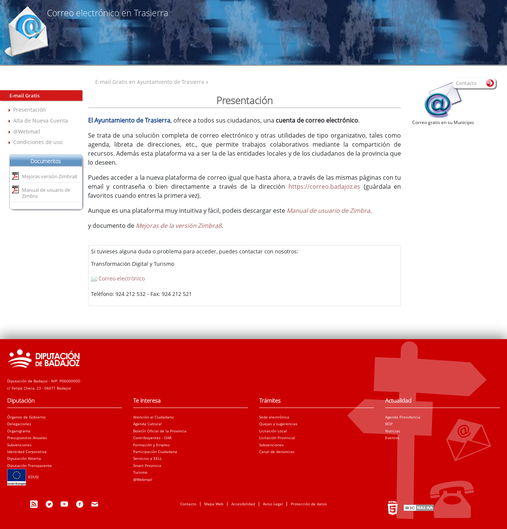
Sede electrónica (274, 417)
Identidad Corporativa (27, 451)
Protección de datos (309, 503)
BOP (389, 423)
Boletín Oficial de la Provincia (160, 431)
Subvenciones (19, 444)
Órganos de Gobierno (26, 417)
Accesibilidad (243, 503)
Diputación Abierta (24, 458)
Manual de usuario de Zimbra (46, 192)
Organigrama (18, 431)
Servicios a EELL (147, 458)
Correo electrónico (118, 278)
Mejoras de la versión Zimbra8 (179, 225)
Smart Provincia (147, 465)
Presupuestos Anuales (27, 437)
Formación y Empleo (151, 444)
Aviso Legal (273, 503)
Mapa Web (213, 503)
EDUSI (23, 476)
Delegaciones (19, 423)
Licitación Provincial (277, 437)
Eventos (392, 437)
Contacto (188, 503)
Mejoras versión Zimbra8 (49, 176)
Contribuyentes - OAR (152, 437)
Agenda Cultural (147, 423)
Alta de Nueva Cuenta (40, 120)
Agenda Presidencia (402, 417)
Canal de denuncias (276, 451)
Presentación (29, 109)
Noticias (392, 431)
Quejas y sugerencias (278, 423)
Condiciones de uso (37, 142)
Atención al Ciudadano (153, 417)
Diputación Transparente (29, 465)
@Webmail (26, 131)
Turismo (140, 472)
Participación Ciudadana (155, 451)
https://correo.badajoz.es (324, 186)
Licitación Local (273, 431)
